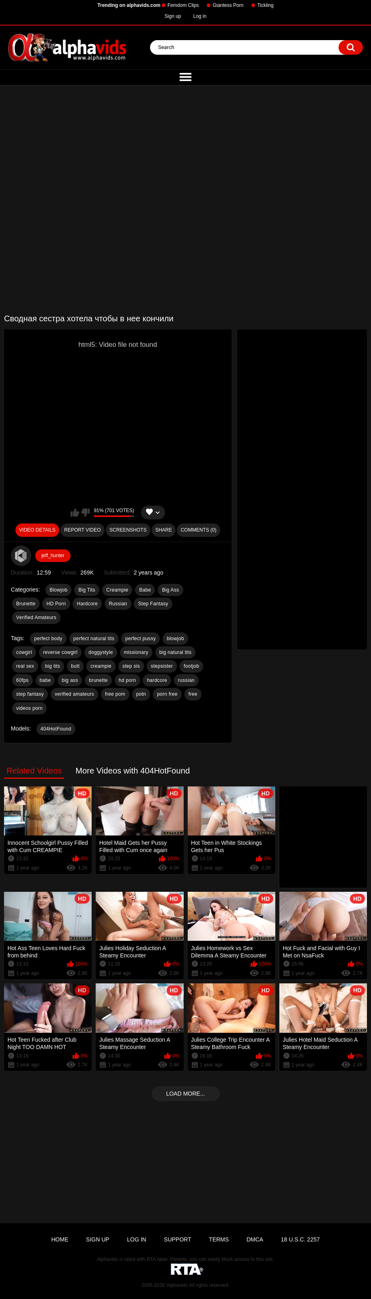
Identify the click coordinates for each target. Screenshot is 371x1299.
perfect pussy (140, 638)
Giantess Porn (227, 5)
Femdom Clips (183, 5)
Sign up (173, 16)
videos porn (29, 708)
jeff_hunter (52, 555)
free (193, 694)
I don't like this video (85, 512)
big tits (52, 666)
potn (141, 694)
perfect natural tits (93, 638)
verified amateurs (74, 694)
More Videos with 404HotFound (132, 770)
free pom (115, 694)
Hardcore (87, 604)
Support (177, 1239)
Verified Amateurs (36, 617)
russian (186, 680)
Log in (200, 16)
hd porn (127, 680)
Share (163, 530)
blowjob (175, 638)
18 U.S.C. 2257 (300, 1239)
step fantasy (30, 694)
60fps (22, 680)
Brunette (26, 604)
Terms (219, 1239)
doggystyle (100, 652)
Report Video (82, 530)
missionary (136, 652)
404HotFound (56, 729)
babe (45, 680)
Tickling (265, 5)
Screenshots (127, 530)
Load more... (185, 1093)
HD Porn (56, 604)
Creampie (117, 590)
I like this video (75, 512)
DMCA (255, 1239)
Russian (118, 604)
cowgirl (24, 652)
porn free (167, 694)
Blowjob (58, 590)
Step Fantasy (153, 604)
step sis (131, 666)
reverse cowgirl (60, 652)
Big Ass (170, 590)
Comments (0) (199, 530)
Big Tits (86, 590)
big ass (70, 680)
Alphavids (176, 1285)
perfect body (48, 638)
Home (59, 1239)
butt (75, 666)
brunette (98, 680)
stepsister (162, 666)
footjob (191, 666)
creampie (101, 666)
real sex (25, 666)
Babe (145, 590)
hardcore (157, 680)
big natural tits (175, 652)
